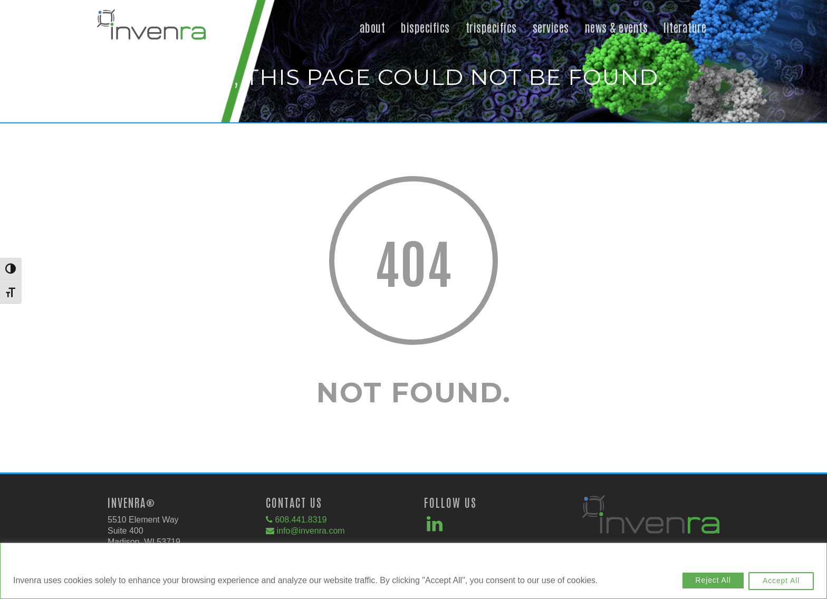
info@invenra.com (310, 530)
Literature (684, 27)
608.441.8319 (300, 519)
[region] (413, 571)
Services (551, 27)
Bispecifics (425, 27)
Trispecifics (491, 27)
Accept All (780, 581)
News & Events (616, 27)
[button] (151, 37)
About (373, 27)
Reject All (708, 581)
